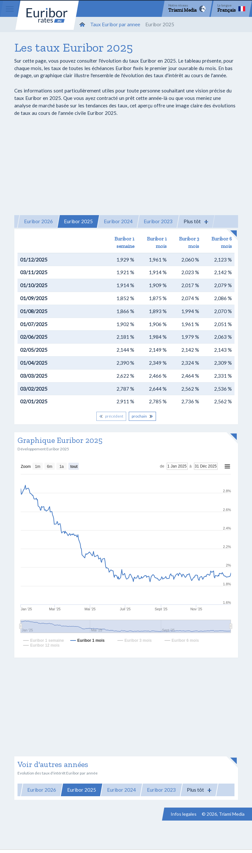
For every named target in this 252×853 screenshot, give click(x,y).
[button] (195, 221)
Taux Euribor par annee (115, 24)
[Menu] (10, 9)
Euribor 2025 (78, 221)
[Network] (187, 9)
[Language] (231, 9)
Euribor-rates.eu (47, 15)
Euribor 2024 (118, 221)
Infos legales (184, 814)
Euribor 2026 (38, 221)
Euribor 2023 (158, 221)
